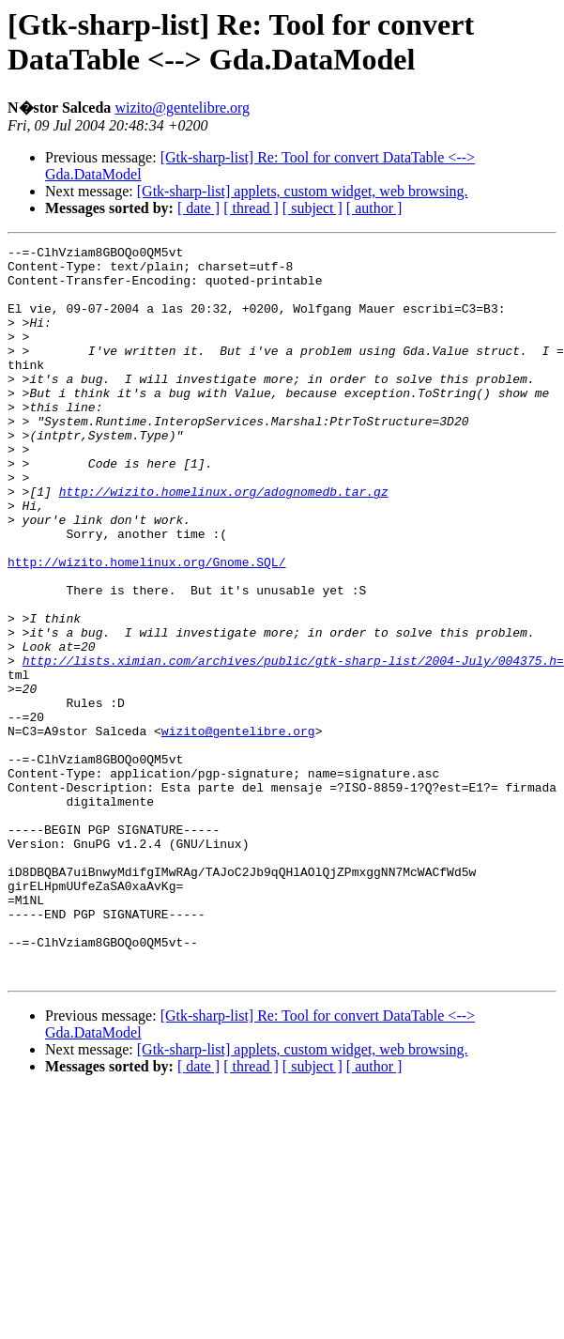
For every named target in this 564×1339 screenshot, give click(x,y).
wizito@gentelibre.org (182, 107)
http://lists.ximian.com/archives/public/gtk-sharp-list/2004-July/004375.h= (293, 744)
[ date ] (198, 208)
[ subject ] (312, 208)
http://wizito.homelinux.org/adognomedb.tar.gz (224, 541)
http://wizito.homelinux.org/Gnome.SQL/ (146, 626)
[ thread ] (251, 208)
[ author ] (374, 208)
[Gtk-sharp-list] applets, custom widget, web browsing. (302, 191)
